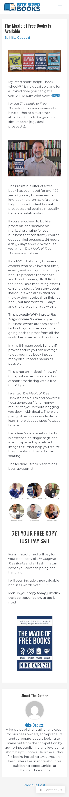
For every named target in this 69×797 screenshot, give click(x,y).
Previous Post (34, 785)
